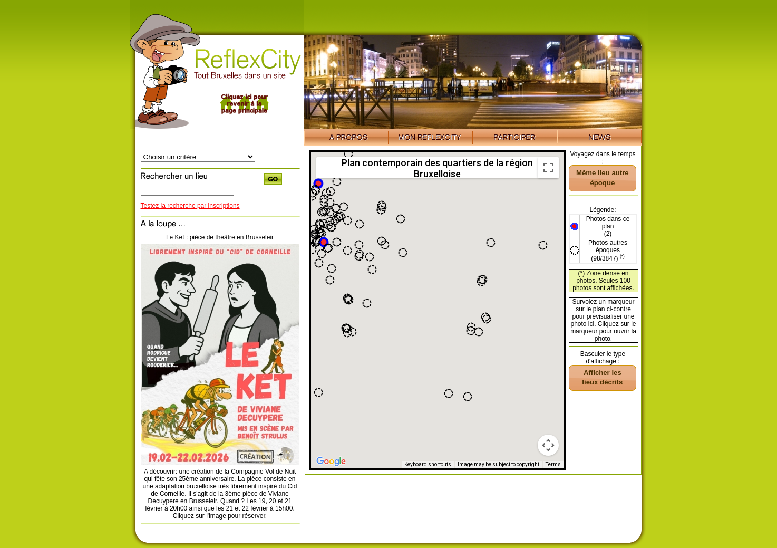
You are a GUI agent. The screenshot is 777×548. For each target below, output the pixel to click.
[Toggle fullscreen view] (548, 167)
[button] (324, 242)
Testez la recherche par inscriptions (190, 205)
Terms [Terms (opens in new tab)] (553, 464)
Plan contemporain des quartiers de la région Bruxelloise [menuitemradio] (437, 167)
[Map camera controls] (548, 445)
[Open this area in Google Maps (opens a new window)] (331, 461)
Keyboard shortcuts (427, 464)
